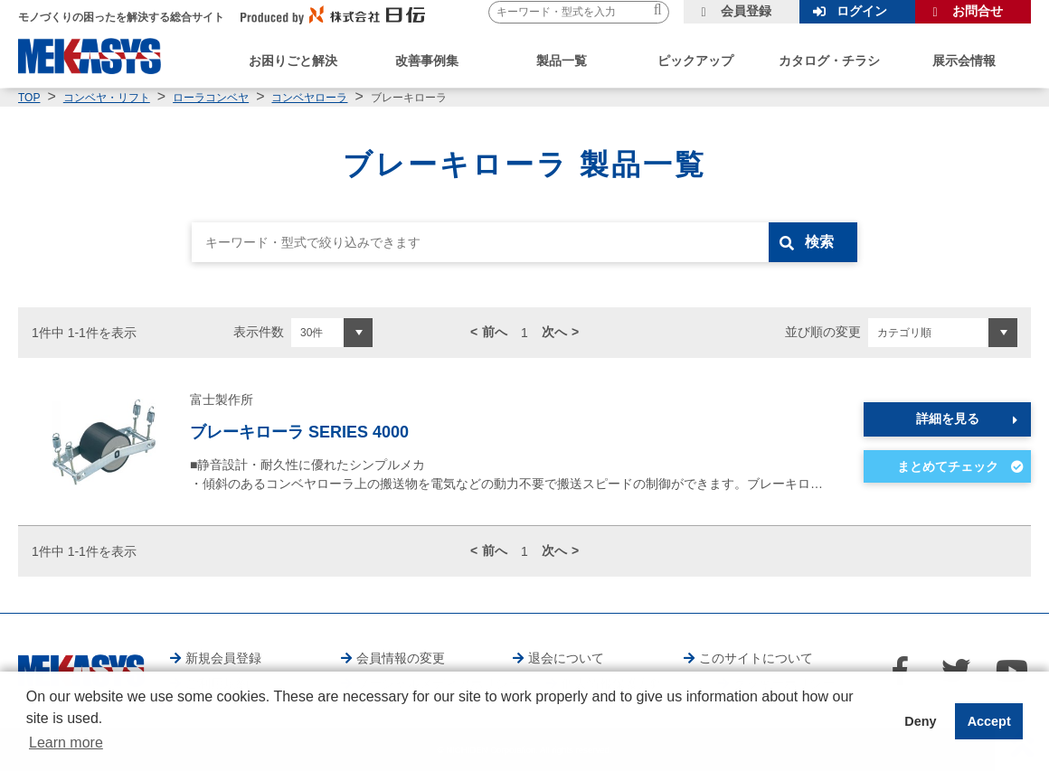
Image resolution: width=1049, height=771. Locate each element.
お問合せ (977, 11)
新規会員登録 (223, 658)
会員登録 (746, 11)
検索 (820, 241)
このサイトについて (756, 658)
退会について (566, 658)
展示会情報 (964, 60)
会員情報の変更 (400, 658)
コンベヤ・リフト (106, 97)
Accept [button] (989, 721)
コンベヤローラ (309, 97)
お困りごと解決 (293, 60)
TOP (29, 97)
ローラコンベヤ (211, 97)
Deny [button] (920, 721)
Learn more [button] (66, 742)
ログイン (861, 11)
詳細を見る (947, 418)
